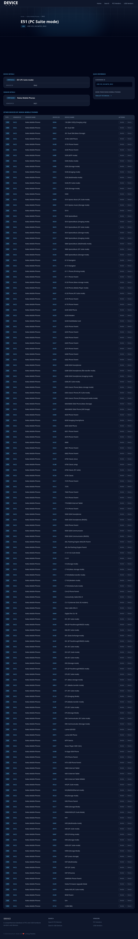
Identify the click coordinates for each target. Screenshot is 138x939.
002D (54, 282)
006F (54, 834)
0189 (54, 779)
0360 (54, 553)
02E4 (54, 172)
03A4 (54, 564)
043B (54, 144)
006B (54, 200)
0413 (54, 338)
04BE (54, 155)
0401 (54, 426)
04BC (54, 161)
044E (54, 636)
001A (54, 371)
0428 (54, 315)
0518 (54, 796)
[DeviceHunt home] (10, 3)
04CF (54, 724)
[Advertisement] (69, 53)
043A (54, 763)
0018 (54, 365)
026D (54, 873)
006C (54, 205)
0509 (54, 663)
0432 (54, 801)
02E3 (54, 183)
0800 (54, 597)
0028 (54, 222)
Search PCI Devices (55, 922)
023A (54, 476)
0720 (54, 906)
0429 (54, 321)
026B (54, 862)
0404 (54, 211)
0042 (54, 619)
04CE (54, 718)
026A (54, 856)
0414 (54, 487)
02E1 (54, 189)
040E (54, 431)
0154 (54, 249)
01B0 (54, 393)
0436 (54, 625)
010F (54, 702)
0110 (54, 696)
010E (54, 707)
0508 (54, 658)
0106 (54, 895)
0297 (54, 409)
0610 (54, 602)
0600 (54, 614)
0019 (54, 376)
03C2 (54, 901)
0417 (54, 481)
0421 (15, 122)
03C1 (54, 575)
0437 (54, 343)
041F (54, 327)
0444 (54, 818)
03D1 (54, 851)
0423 (54, 453)
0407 (54, 746)
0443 (54, 757)
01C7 (54, 807)
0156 (54, 255)
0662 (54, 133)
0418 (54, 674)
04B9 (54, 194)
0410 (54, 420)
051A (54, 785)
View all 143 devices (103, 96)
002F (54, 293)
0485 (54, 740)
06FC (54, 735)
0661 (54, 729)
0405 (54, 531)
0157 (54, 238)
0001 (54, 652)
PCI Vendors (116, 3)
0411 (54, 498)
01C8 (54, 812)
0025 (54, 227)
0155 (54, 244)
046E (54, 260)
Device (130, 122)
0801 (54, 608)
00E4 (54, 685)
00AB (54, 691)
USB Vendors (128, 3)
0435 (54, 669)
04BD (54, 166)
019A (54, 470)
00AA (54, 680)
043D (54, 349)
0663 (54, 128)
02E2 (54, 177)
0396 (54, 580)
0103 (54, 542)
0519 (54, 790)
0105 (54, 884)
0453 (54, 525)
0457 (54, 271)
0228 (54, 216)
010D (54, 713)
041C (54, 509)
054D (54, 558)
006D (54, 840)
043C (54, 299)
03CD (54, 586)
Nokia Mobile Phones (33, 16)
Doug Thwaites (30, 934)
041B (54, 520)
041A (54, 536)
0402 (54, 332)
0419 (54, 630)
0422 (54, 448)
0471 (54, 266)
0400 (54, 492)
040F (54, 310)
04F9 (54, 382)
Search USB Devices (55, 925)
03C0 (54, 569)
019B (54, 464)
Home (99, 3)
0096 (54, 774)
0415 (54, 514)
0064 (54, 139)
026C (54, 867)
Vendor (122, 122)
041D (54, 437)
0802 (54, 591)
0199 (54, 459)
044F (54, 641)
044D (54, 647)
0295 (54, 404)
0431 (54, 503)
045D (54, 360)
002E (54, 288)
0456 (54, 277)
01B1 (54, 387)
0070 (54, 829)
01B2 (54, 398)
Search (106, 3)
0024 (54, 233)
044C (54, 878)
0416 (54, 304)
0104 (54, 547)
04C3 (54, 768)
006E (54, 823)
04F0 (54, 890)
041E (54, 442)
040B (54, 752)
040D (54, 415)
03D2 (54, 845)
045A (54, 354)
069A (54, 122)
